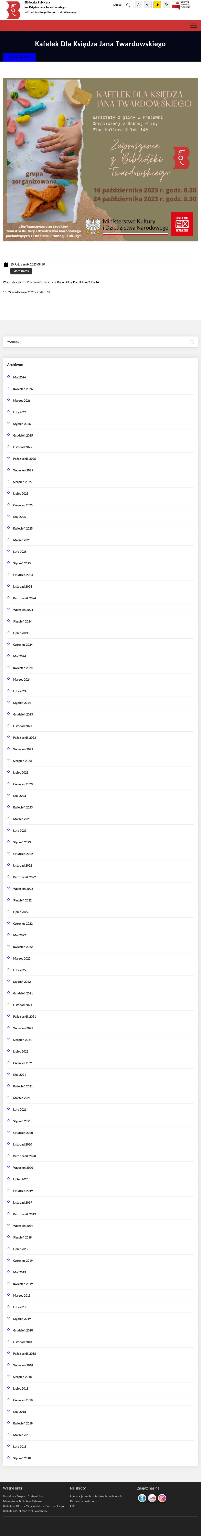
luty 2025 (20, 552)
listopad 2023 (22, 726)
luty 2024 (20, 691)
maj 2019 (19, 1272)
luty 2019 (20, 1307)
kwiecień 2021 (23, 1086)
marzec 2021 (21, 1098)
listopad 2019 (22, 1202)
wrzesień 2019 (23, 1226)
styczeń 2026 (22, 424)
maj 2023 (19, 796)
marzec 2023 (21, 819)
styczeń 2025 (22, 563)
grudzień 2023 (23, 714)
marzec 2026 (21, 401)
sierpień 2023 (22, 761)
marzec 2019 (21, 1295)
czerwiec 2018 (23, 1400)
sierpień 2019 (22, 1237)
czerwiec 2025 (23, 505)
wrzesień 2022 (23, 889)
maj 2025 (19, 517)
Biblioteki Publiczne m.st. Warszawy (25, 1511)
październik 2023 (24, 738)
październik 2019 (24, 1214)
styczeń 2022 (22, 982)
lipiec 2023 (20, 772)
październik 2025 (24, 459)
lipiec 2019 (20, 1249)
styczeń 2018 (22, 1458)
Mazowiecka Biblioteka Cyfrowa (22, 1501)
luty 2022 (20, 970)
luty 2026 (20, 412)
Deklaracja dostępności (84, 1501)
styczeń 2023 (22, 842)
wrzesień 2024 (23, 610)
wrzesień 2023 (23, 749)
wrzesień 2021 (23, 1028)
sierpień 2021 (22, 1040)
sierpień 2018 (22, 1377)
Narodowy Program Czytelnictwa (23, 1496)
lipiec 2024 (20, 633)
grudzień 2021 (23, 993)
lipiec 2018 (20, 1388)
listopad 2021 (22, 1005)
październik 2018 (24, 1354)
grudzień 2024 (23, 575)
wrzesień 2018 (23, 1365)
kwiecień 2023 (23, 807)
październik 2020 (24, 1156)
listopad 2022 (22, 865)
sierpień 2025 (22, 482)
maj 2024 (19, 656)
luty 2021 (20, 1109)
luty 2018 (20, 1447)
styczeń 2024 (22, 703)
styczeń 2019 (22, 1319)
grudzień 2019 (23, 1191)
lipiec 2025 (20, 493)
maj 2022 (19, 935)
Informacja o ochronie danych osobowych (96, 1496)
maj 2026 (19, 377)
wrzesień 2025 (23, 470)
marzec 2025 (21, 540)
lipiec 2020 (20, 1179)
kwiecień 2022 (23, 947)
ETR (72, 1506)
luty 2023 (20, 831)
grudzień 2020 (23, 1133)
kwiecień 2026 (23, 389)
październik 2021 (24, 1016)
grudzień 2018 (23, 1330)
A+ (148, 4)
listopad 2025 (22, 447)
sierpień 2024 (22, 621)
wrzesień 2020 (23, 1168)
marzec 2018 (21, 1435)
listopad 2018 (22, 1342)
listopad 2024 (22, 586)
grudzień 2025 (23, 435)
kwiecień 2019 (23, 1284)
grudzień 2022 (23, 854)
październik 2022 (24, 877)
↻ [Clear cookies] (166, 4)
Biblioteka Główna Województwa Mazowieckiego (33, 1506)
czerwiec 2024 (23, 645)
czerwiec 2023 (23, 784)
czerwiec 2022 (23, 924)
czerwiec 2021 (23, 1063)
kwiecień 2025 (23, 528)
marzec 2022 (21, 958)
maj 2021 (19, 1075)
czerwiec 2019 (23, 1261)
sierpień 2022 (22, 900)
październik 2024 (24, 598)
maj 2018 (19, 1412)
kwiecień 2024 (23, 668)
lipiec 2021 (20, 1051)
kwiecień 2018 (23, 1423)
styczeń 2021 (22, 1121)
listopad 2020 (22, 1144)
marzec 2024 (21, 679)
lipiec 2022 (20, 912)
